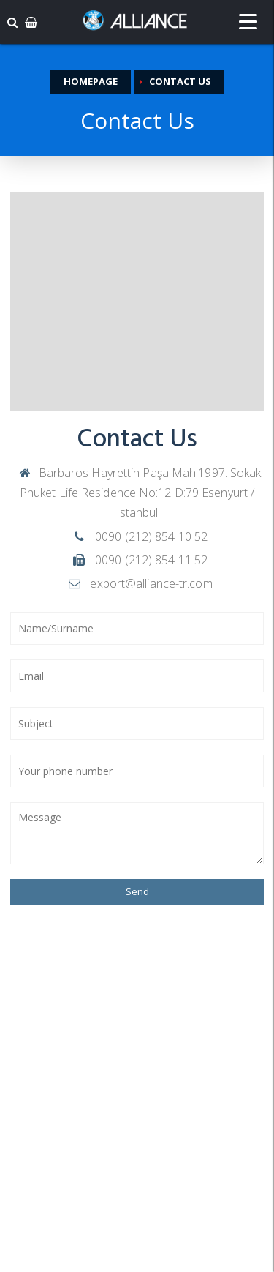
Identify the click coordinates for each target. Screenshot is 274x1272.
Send (137, 891)
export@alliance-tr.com (138, 583)
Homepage (91, 81)
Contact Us (180, 81)
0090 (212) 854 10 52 (139, 536)
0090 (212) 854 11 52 (139, 560)
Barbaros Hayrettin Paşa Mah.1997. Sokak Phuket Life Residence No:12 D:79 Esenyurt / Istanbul (139, 492)
